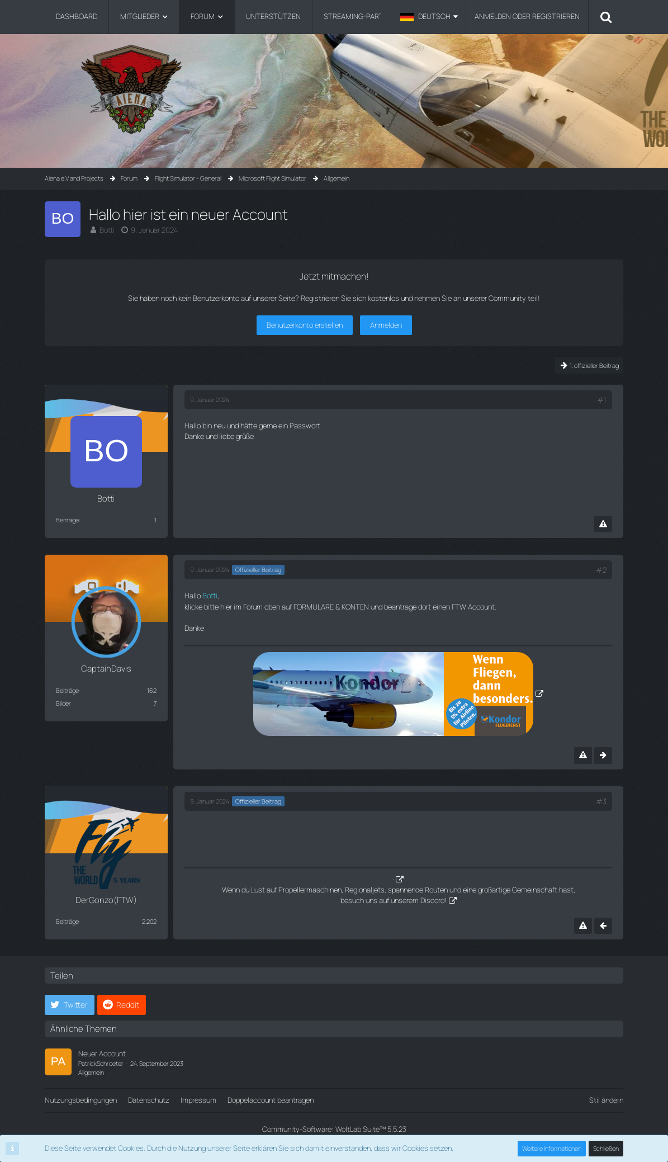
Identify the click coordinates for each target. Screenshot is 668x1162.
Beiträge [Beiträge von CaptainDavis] (67, 690)
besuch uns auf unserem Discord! (393, 900)
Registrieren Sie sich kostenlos (350, 298)
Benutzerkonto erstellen (305, 325)
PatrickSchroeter (101, 1063)
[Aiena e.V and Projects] (334, 89)
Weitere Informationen (551, 1148)
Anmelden (386, 325)
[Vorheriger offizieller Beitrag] (603, 926)
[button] (429, 17)
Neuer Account (102, 1053)
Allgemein (91, 1072)
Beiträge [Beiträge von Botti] (67, 520)
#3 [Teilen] (601, 801)
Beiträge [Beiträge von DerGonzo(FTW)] (67, 921)
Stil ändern (606, 1100)
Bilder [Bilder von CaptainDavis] (63, 703)
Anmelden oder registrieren (527, 16)
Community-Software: (334, 1129)
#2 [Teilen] (601, 570)
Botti (107, 230)
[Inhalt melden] (603, 524)
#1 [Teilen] (602, 400)
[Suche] (606, 17)
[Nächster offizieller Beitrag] (603, 755)
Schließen (606, 1148)
